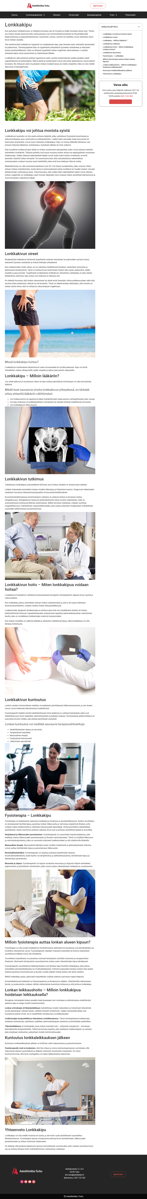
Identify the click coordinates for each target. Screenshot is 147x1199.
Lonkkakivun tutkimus (111, 44)
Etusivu (15, 15)
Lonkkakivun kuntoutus (112, 53)
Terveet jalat (74, 15)
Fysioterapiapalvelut (35, 15)
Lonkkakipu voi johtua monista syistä (117, 34)
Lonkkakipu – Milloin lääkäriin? (115, 40)
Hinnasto (56, 15)
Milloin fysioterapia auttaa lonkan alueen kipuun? (119, 60)
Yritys (113, 15)
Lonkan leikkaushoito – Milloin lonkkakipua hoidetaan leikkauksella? (120, 66)
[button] (139, 27)
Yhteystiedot (130, 15)
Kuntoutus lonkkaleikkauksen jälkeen (117, 70)
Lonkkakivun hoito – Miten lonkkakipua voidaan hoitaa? (118, 48)
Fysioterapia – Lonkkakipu (113, 56)
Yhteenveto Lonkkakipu (112, 74)
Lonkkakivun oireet (110, 37)
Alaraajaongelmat (94, 15)
